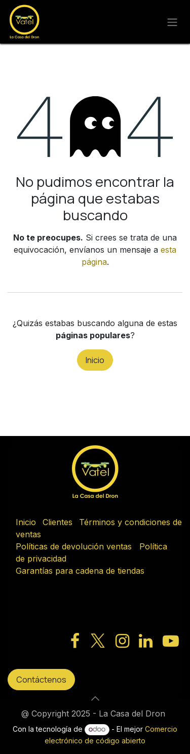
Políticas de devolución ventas (74, 546)
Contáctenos (41, 679)
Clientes (57, 522)
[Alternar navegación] (172, 21)
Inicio (95, 360)
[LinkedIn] (146, 641)
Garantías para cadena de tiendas (80, 571)
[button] (95, 698)
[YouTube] (171, 641)
